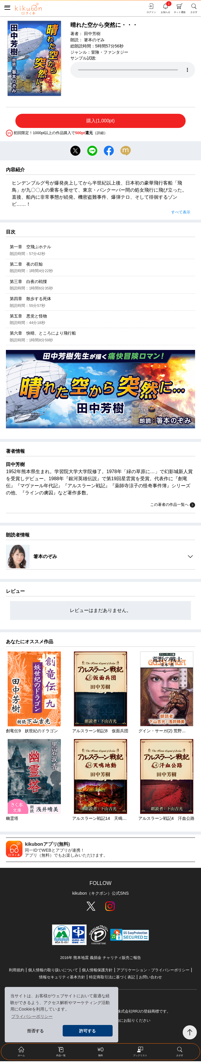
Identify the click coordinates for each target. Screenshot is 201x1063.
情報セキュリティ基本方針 (62, 979)
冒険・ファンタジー (109, 52)
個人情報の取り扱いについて (53, 972)
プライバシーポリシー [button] (32, 1016)
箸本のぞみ (94, 39)
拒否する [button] (35, 1031)
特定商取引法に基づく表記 (112, 979)
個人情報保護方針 (97, 972)
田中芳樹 (92, 33)
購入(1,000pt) (100, 120)
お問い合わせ (150, 979)
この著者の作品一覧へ (172, 506)
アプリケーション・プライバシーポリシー (152, 972)
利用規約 (16, 972)
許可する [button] (87, 1031)
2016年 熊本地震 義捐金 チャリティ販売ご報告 (100, 959)
